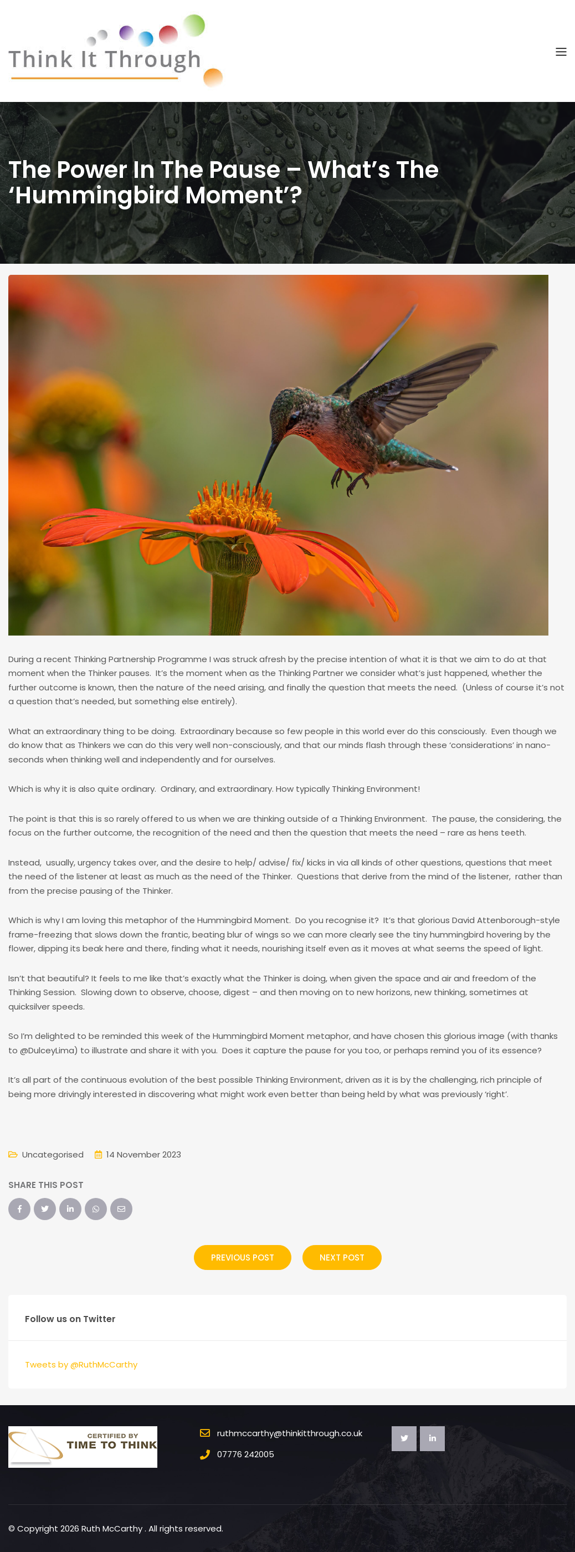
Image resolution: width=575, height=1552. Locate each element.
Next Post (342, 1257)
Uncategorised (53, 1154)
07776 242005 (245, 1454)
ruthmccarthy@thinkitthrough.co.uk (289, 1433)
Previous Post (242, 1257)
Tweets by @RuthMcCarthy (81, 1364)
